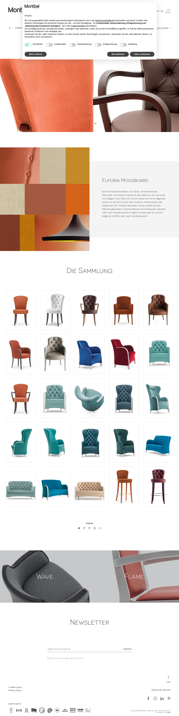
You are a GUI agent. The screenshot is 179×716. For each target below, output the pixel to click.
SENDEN (127, 649)
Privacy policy (14, 690)
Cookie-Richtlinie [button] (78, 26)
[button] (84, 123)
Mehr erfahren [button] (35, 54)
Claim (168, 712)
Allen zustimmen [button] (142, 54)
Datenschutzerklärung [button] (104, 20)
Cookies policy (15, 687)
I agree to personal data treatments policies (66, 658)
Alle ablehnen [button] (118, 54)
